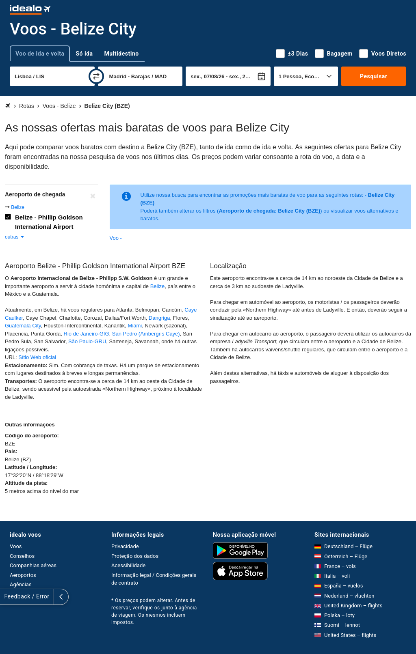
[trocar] (96, 76)
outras (15, 237)
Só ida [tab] (84, 53)
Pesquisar (373, 76)
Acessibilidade (128, 565)
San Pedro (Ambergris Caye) (146, 334)
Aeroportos (23, 575)
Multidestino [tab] (121, 53)
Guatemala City (23, 326)
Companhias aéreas (33, 565)
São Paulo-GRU (87, 341)
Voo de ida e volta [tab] (39, 53)
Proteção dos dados (134, 556)
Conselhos (22, 556)
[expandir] (7, 597)
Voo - (116, 238)
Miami (135, 326)
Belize (17, 207)
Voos (16, 546)
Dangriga (159, 318)
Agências (21, 584)
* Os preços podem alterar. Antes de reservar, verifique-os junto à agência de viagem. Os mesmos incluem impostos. (154, 611)
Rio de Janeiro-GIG (86, 334)
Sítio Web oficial (37, 357)
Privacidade (125, 546)
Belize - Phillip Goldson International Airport (49, 222)
